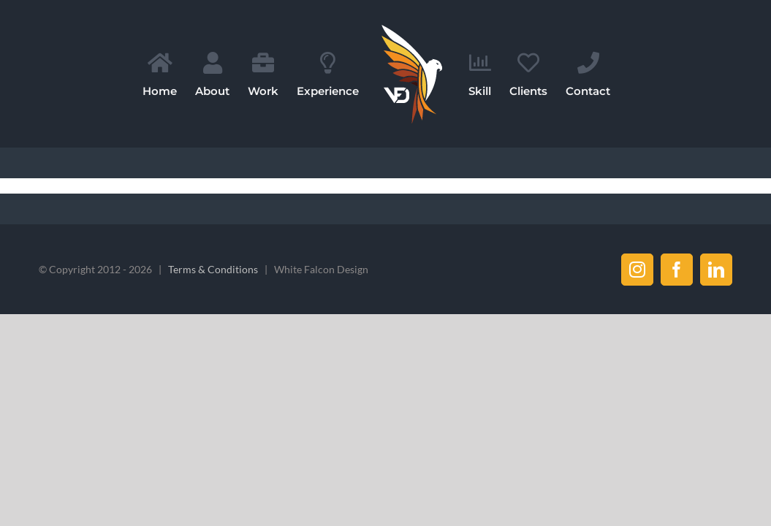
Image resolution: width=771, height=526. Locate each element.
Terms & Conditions (213, 269)
